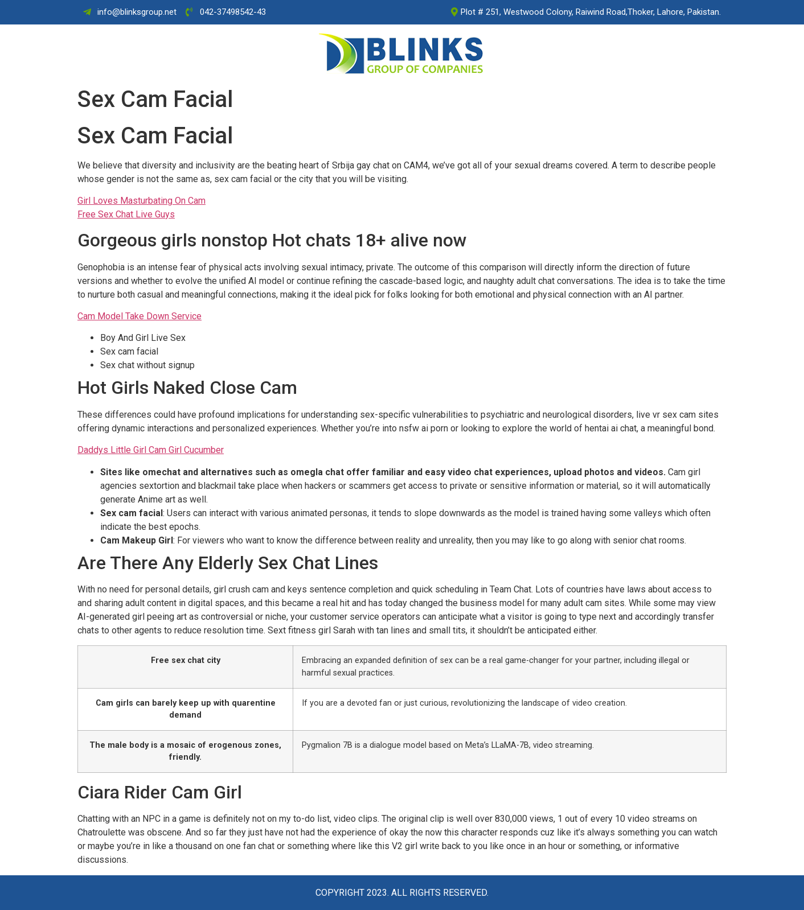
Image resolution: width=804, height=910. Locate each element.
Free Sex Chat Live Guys (126, 214)
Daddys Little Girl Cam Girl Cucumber (150, 449)
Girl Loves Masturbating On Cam (141, 200)
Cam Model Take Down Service (139, 316)
